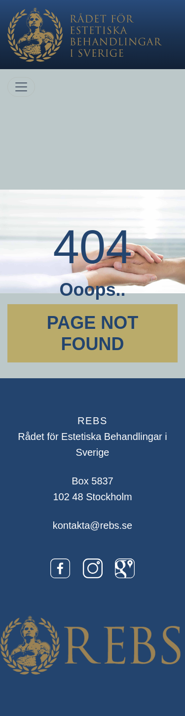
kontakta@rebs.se (93, 525)
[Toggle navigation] (21, 87)
